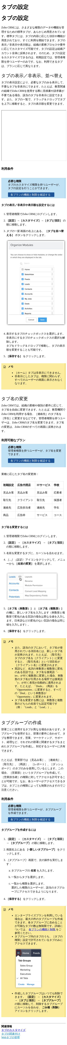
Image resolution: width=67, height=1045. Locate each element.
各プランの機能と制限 (42, 929)
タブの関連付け (10, 1033)
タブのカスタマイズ (13, 1030)
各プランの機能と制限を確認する (31, 194)
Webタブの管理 (10, 1037)
